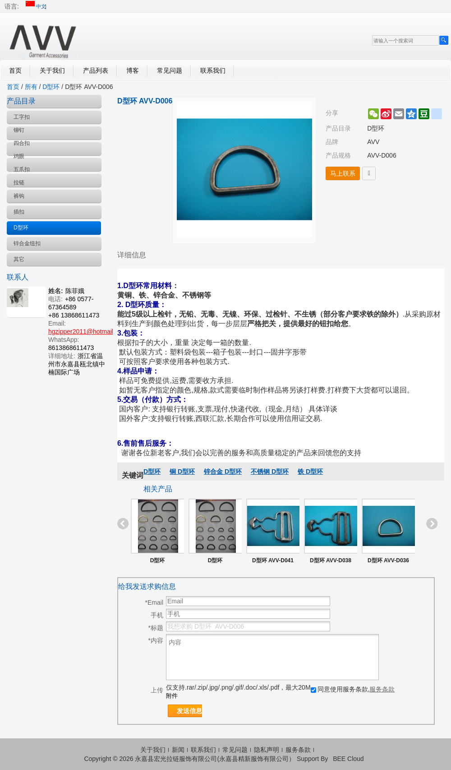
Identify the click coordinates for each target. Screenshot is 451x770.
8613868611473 (71, 347)
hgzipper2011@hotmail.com (87, 331)
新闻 (178, 749)
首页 (15, 70)
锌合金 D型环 (223, 471)
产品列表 (95, 70)
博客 (132, 70)
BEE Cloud (348, 758)
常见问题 (169, 70)
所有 (31, 86)
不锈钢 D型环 (270, 471)
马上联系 (342, 173)
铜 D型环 (182, 471)
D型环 (51, 86)
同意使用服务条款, (353, 689)
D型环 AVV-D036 (388, 560)
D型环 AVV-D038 (330, 560)
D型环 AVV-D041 (273, 560)
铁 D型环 (310, 471)
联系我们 (213, 70)
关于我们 (52, 70)
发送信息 (189, 710)
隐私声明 (266, 749)
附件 (172, 695)
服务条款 (382, 689)
